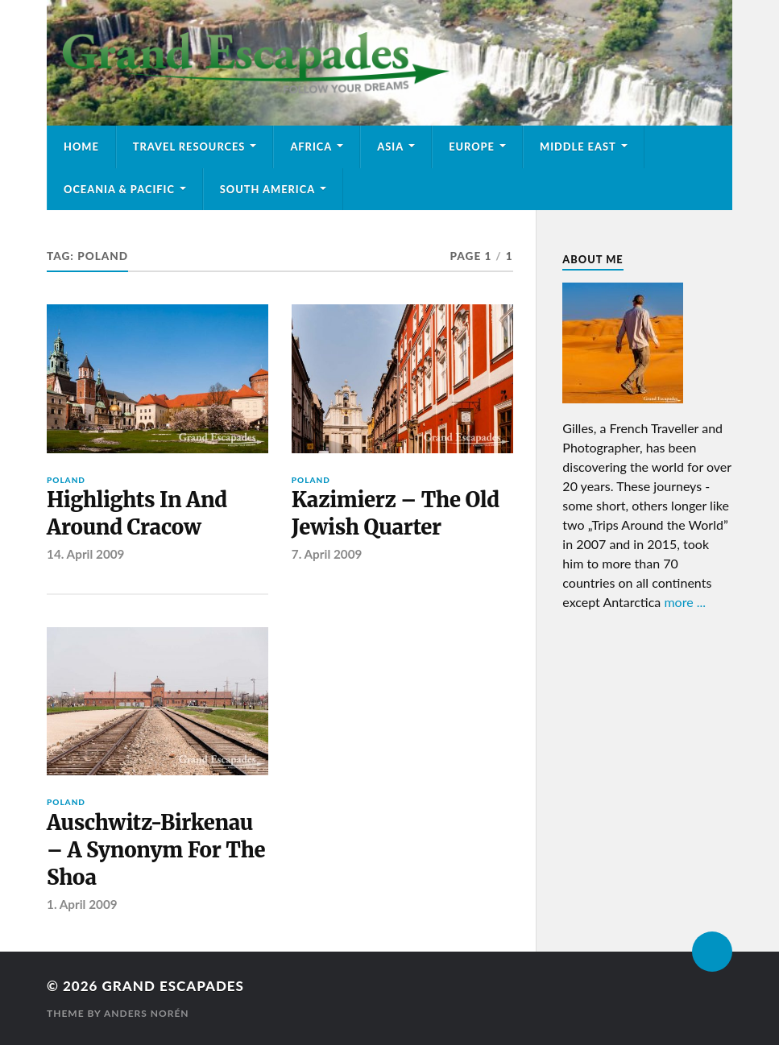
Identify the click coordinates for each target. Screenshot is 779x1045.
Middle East (578, 146)
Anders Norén (146, 1013)
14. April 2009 (85, 554)
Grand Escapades (173, 985)
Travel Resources (189, 146)
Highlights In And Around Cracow (137, 513)
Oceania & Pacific (119, 189)
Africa (311, 146)
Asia (390, 146)
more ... (685, 601)
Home (81, 146)
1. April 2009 (82, 904)
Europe (472, 146)
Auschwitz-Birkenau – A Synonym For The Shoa (156, 850)
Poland (66, 480)
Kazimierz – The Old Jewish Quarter (395, 513)
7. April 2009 (327, 554)
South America (267, 189)
